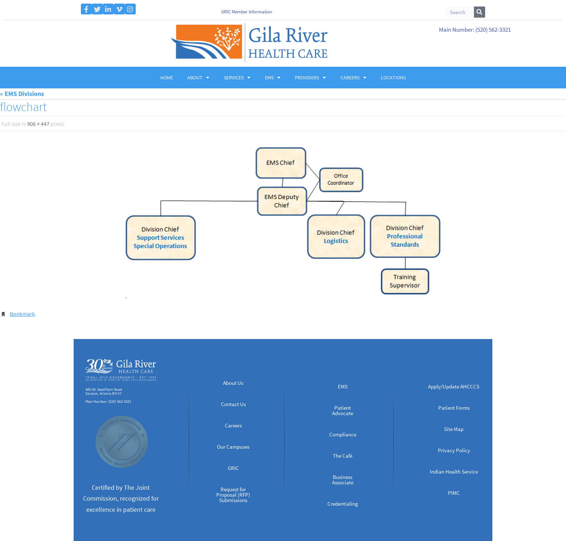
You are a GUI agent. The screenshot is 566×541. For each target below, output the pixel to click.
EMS (272, 77)
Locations (393, 77)
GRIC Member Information (246, 12)
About (198, 77)
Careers (353, 77)
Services (237, 77)
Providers (310, 77)
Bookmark (22, 313)
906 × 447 (38, 123)
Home (166, 77)
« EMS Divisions (22, 93)
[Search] (479, 12)
